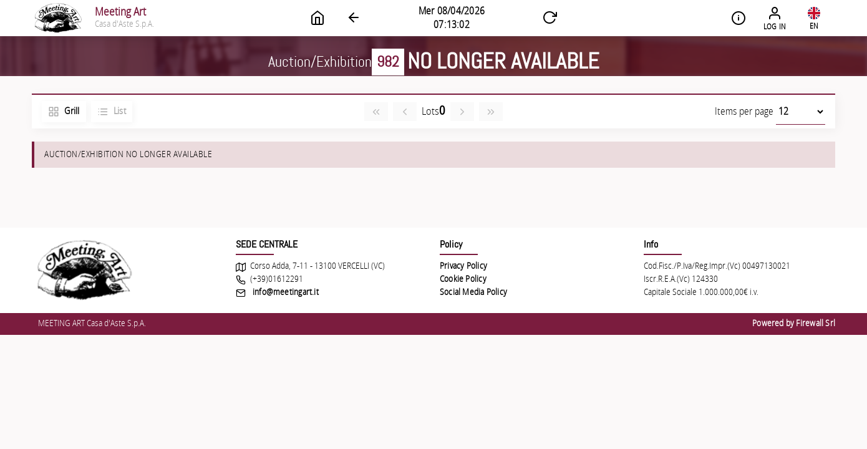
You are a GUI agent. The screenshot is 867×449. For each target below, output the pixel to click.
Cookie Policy (463, 279)
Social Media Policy (473, 292)
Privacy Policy (463, 266)
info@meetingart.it (286, 292)
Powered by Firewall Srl (793, 323)
